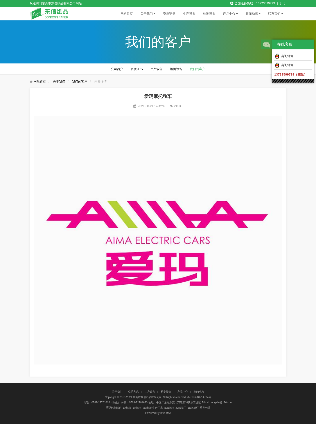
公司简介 (117, 69)
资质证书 (169, 13)
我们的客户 (197, 69)
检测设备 (209, 13)
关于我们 (147, 13)
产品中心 (230, 13)
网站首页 (126, 13)
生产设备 (189, 13)
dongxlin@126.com (221, 402)
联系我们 (275, 13)
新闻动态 (253, 13)
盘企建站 (165, 413)
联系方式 (133, 391)
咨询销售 (283, 56)
